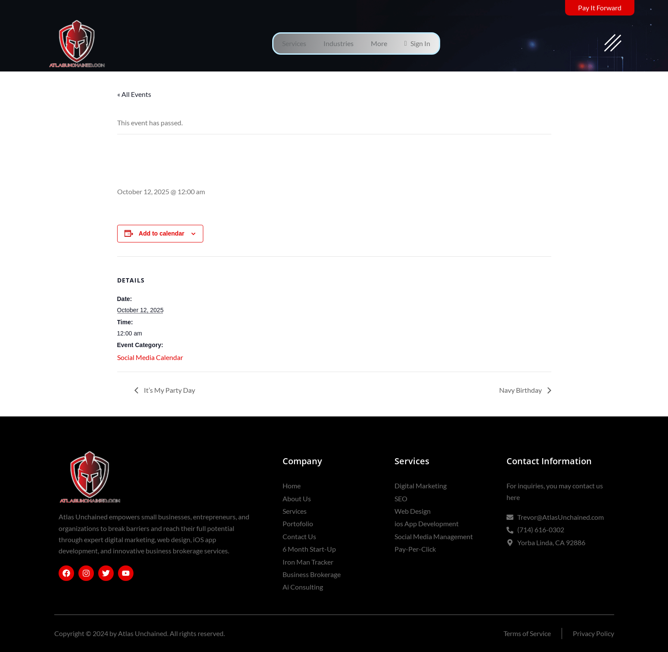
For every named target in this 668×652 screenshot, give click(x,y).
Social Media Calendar (150, 357)
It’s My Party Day (169, 390)
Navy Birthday (521, 390)
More (379, 43)
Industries (338, 43)
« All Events (134, 94)
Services (294, 43)
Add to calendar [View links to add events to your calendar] (161, 233)
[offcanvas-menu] (613, 44)
